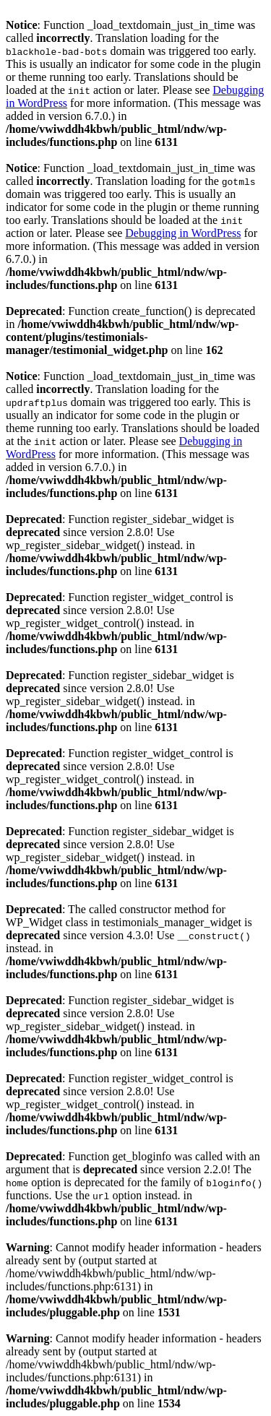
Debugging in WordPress (183, 233)
